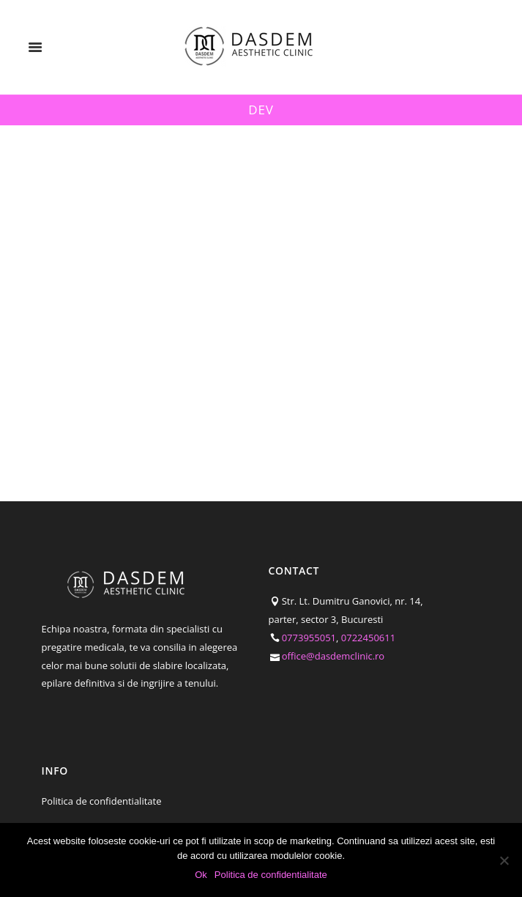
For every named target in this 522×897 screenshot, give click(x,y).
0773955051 (309, 637)
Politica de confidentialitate (102, 801)
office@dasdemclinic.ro (333, 655)
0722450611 (368, 637)
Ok (201, 874)
